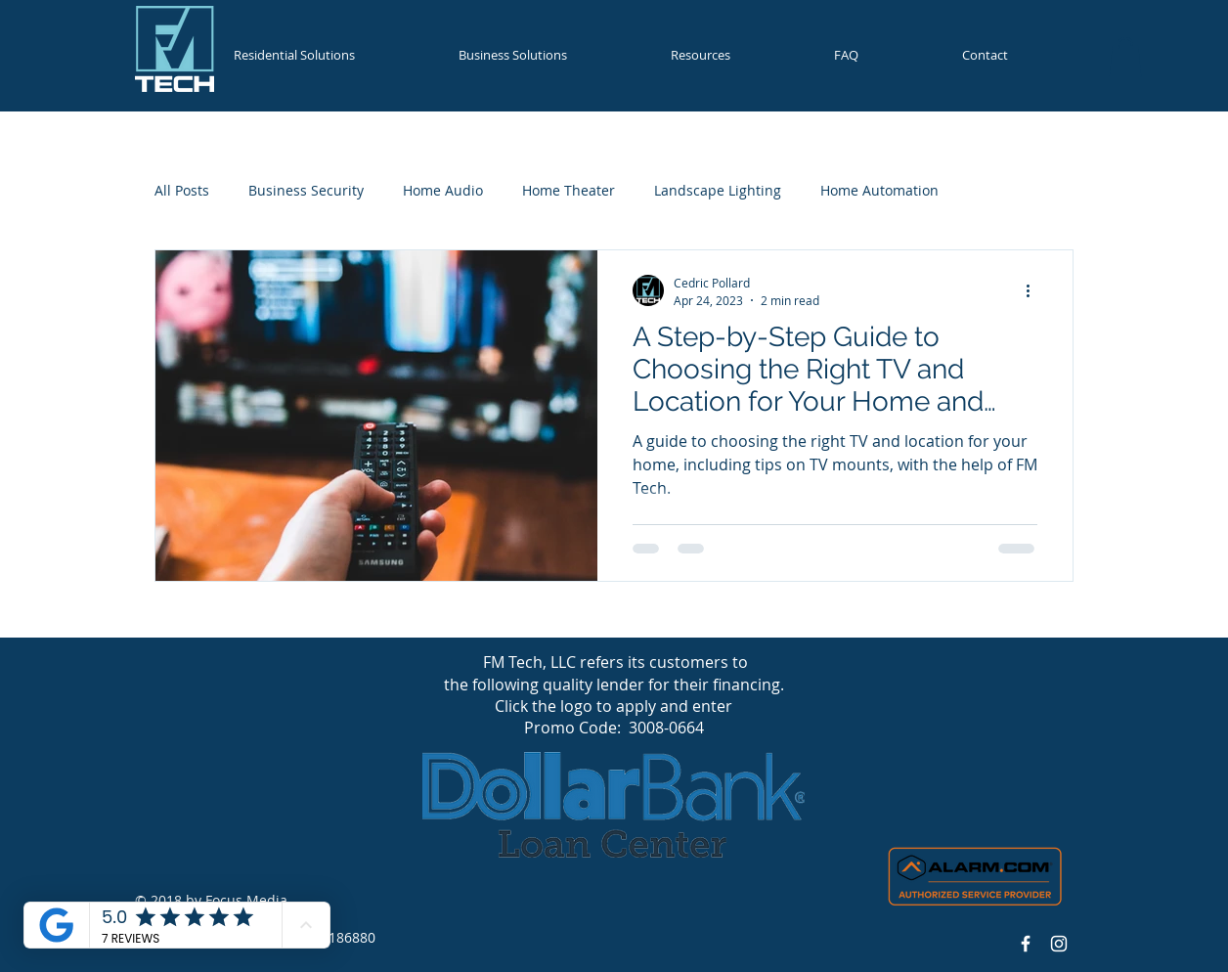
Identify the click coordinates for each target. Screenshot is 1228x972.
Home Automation (879, 190)
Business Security (306, 190)
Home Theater (568, 190)
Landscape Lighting (717, 190)
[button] (326, 55)
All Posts (181, 190)
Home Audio (443, 190)
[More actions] (1034, 290)
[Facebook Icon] (1025, 943)
